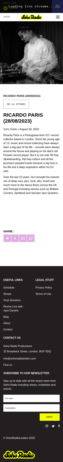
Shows (7, 293)
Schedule (8, 287)
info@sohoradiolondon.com (19, 358)
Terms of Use (43, 293)
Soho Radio (10, 129)
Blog (6, 316)
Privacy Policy (44, 287)
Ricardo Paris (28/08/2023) (21, 96)
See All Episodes (16, 104)
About (6, 323)
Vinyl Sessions (12, 300)
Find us (7, 364)
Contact (7, 329)
